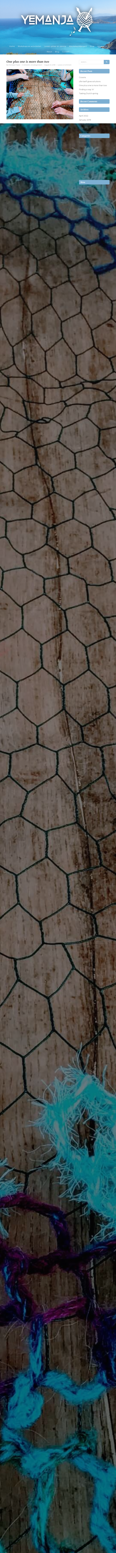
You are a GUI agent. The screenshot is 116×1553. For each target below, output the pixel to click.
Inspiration (83, 166)
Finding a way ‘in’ (86, 89)
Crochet (82, 150)
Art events (102, 46)
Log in (81, 188)
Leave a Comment (64, 65)
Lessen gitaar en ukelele (55, 46)
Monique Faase (14, 65)
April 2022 (83, 116)
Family (82, 158)
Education (83, 154)
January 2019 (85, 120)
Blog (57, 52)
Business (83, 146)
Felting (82, 162)
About (49, 52)
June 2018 (83, 128)
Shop (92, 46)
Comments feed (86, 196)
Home (12, 46)
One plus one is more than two (93, 85)
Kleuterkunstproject (78, 46)
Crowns (82, 77)
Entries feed (84, 192)
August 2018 (85, 124)
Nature (82, 170)
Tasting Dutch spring (88, 93)
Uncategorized (36, 65)
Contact (65, 52)
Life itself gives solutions (89, 81)
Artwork (27, 65)
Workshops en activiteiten (29, 46)
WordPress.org (85, 200)
